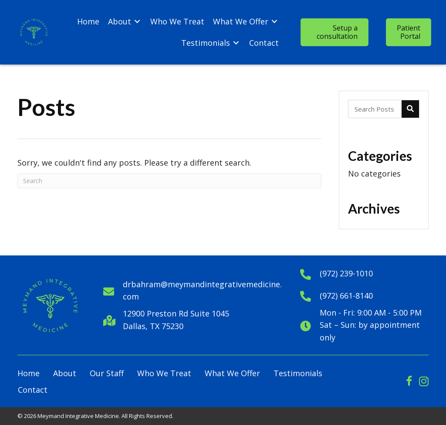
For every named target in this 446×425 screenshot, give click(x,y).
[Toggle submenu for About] (137, 22)
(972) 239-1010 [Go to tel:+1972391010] (346, 273)
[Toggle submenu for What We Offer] (274, 22)
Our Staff (107, 373)
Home (28, 373)
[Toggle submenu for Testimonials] (236, 43)
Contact (32, 389)
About (64, 373)
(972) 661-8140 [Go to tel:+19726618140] (346, 295)
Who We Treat (164, 373)
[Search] (169, 180)
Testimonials (298, 373)
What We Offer (232, 373)
